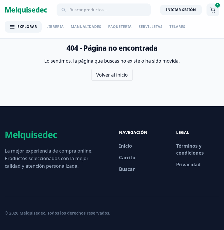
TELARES (177, 26)
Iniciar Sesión (181, 9)
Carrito (127, 157)
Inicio (125, 146)
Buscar (127, 169)
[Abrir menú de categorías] (23, 27)
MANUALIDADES (86, 26)
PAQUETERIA (120, 26)
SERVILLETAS (150, 26)
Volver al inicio (112, 75)
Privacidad (188, 164)
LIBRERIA (55, 26)
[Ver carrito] (212, 9)
